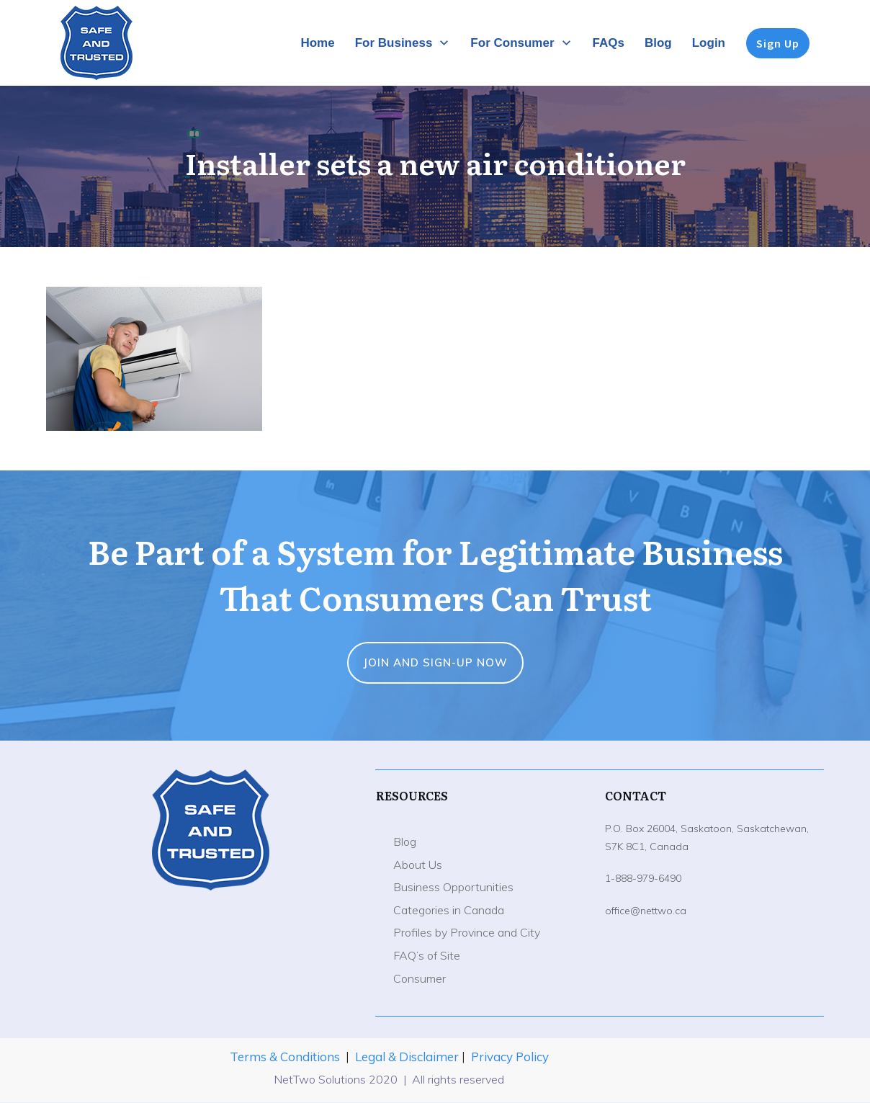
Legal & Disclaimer (408, 1056)
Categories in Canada (448, 910)
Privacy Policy (510, 1056)
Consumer (419, 978)
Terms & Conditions (285, 1056)
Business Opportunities (453, 887)
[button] (154, 359)
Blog (404, 841)
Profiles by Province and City (466, 932)
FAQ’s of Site (426, 955)
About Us (417, 864)
